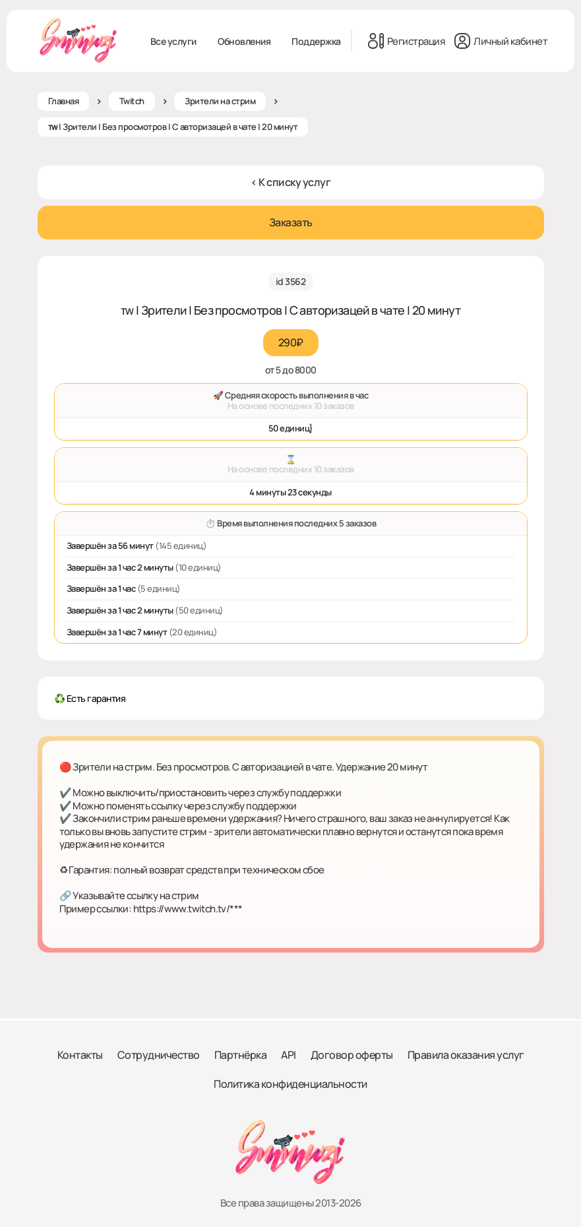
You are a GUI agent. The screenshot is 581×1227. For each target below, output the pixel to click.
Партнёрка (240, 1055)
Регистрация (406, 41)
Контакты (80, 1055)
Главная (63, 101)
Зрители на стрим (220, 101)
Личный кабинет (500, 41)
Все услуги (173, 41)
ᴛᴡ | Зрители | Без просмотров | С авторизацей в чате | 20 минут (173, 127)
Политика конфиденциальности (290, 1084)
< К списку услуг (290, 182)
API (288, 1055)
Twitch (131, 101)
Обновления (244, 41)
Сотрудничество (158, 1055)
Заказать (291, 222)
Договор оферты (352, 1055)
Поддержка (316, 41)
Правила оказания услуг (466, 1055)
